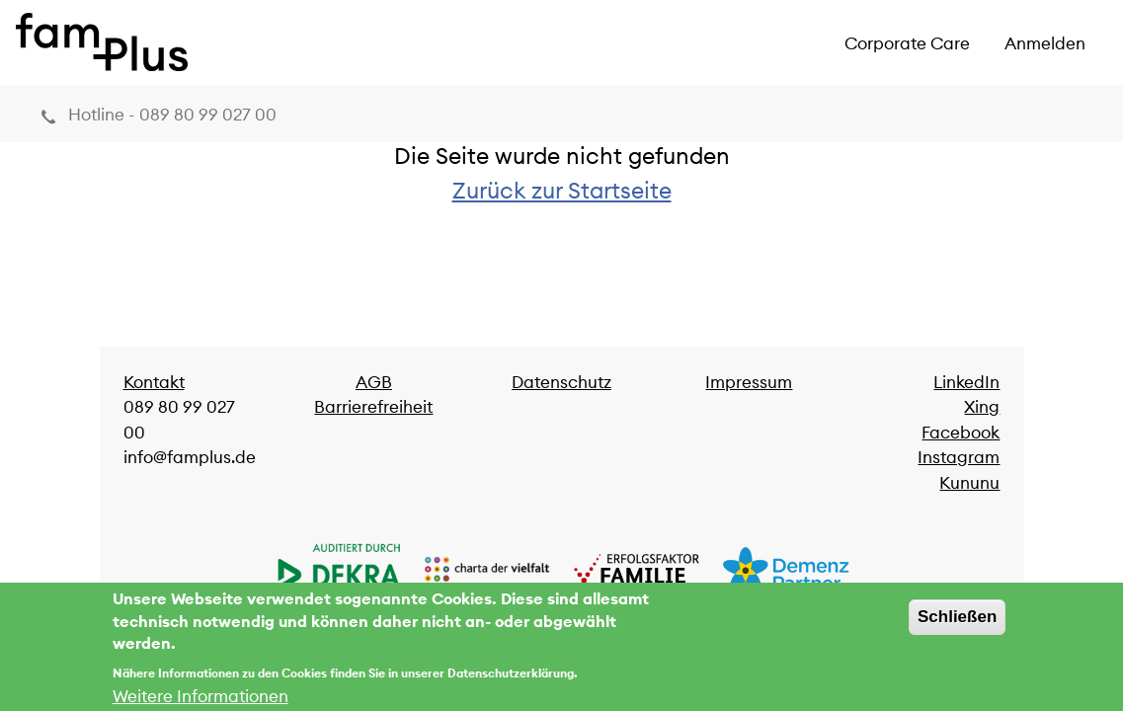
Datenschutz (561, 382)
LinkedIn (966, 382)
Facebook (961, 432)
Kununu (969, 483)
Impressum (748, 382)
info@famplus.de (189, 457)
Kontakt (154, 382)
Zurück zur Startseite (562, 190)
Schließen (957, 623)
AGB (374, 382)
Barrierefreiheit (373, 407)
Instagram (959, 457)
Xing (982, 407)
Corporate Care (907, 43)
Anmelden (1044, 43)
